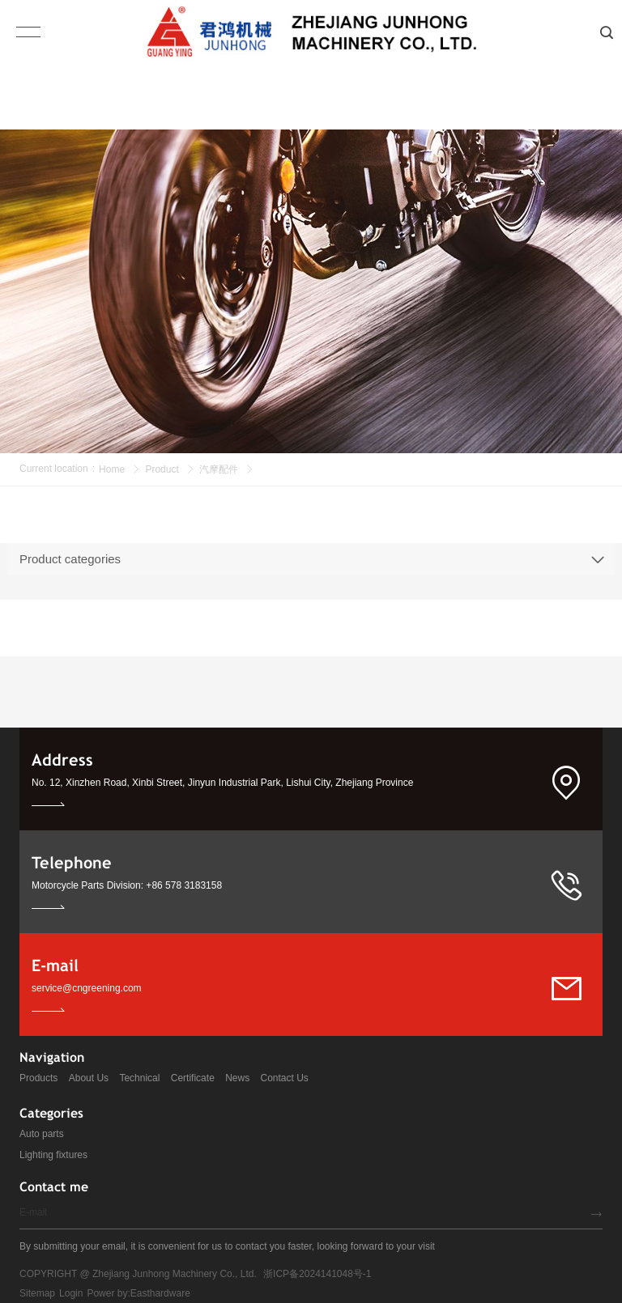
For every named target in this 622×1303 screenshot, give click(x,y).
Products (38, 1078)
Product (161, 469)
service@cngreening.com (87, 988)
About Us (89, 1078)
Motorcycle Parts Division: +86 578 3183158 (127, 885)
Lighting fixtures (53, 1155)
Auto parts (41, 1134)
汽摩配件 (218, 469)
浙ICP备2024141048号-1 (317, 1274)
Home (112, 469)
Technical (139, 1078)
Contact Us (285, 1078)
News (237, 1078)
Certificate (193, 1078)
